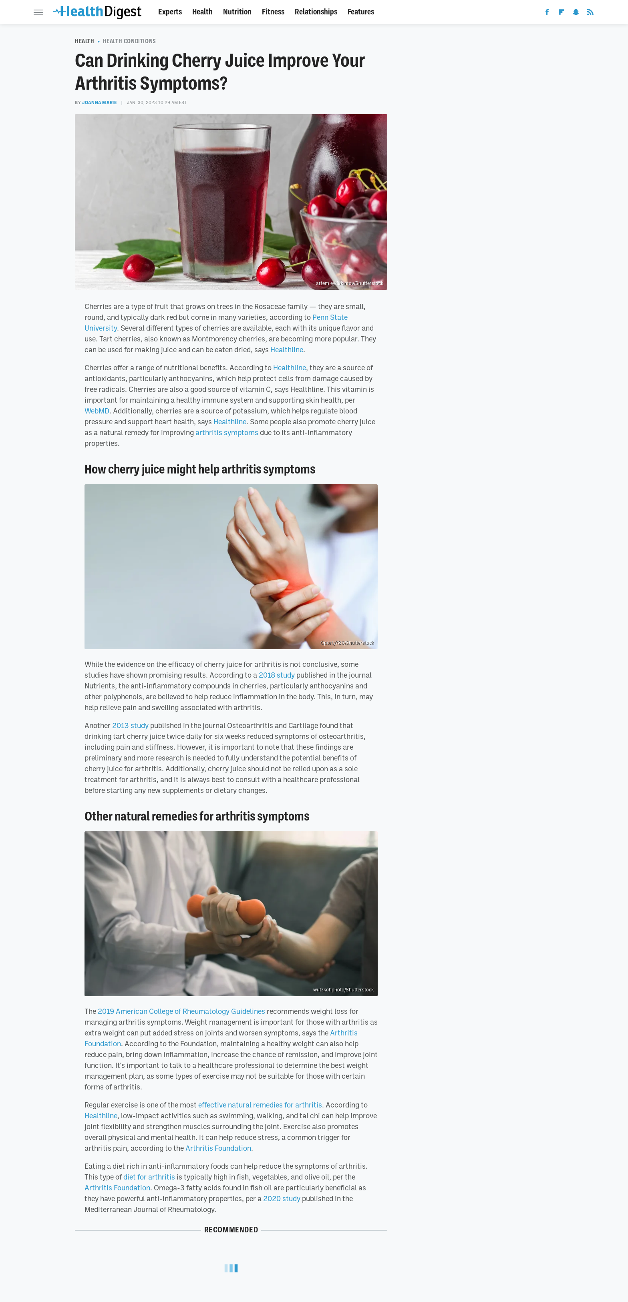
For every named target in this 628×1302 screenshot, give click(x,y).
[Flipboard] (562, 13)
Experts (170, 11)
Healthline (286, 349)
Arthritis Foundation (218, 1148)
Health (202, 11)
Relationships (316, 11)
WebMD (97, 410)
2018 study (277, 674)
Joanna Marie (99, 102)
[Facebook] (547, 13)
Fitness (273, 11)
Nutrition (237, 11)
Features (361, 11)
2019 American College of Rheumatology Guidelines (181, 1011)
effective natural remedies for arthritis (260, 1104)
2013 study (130, 725)
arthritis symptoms (226, 432)
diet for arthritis (149, 1176)
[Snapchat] (576, 13)
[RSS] (590, 13)
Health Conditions (129, 41)
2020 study (281, 1198)
